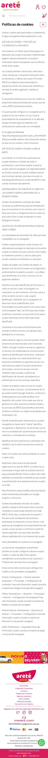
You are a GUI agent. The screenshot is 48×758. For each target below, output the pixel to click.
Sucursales (24, 686)
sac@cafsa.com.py (30, 724)
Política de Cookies (24, 701)
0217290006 (15, 724)
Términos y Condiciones (24, 746)
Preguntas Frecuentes (24, 688)
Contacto (24, 691)
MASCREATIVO (31, 756)
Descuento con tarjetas (24, 704)
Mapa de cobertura (24, 696)
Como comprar (24, 699)
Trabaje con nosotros (24, 694)
